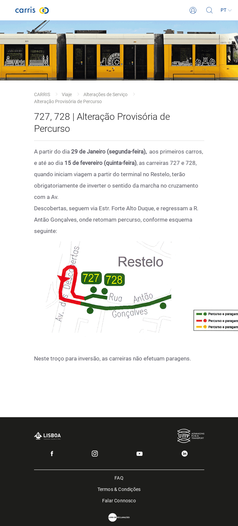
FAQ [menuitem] (119, 477)
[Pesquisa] (209, 10)
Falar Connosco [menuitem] (119, 500)
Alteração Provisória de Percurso (68, 101)
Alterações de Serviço (105, 94)
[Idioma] (226, 10)
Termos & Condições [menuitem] (119, 489)
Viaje (67, 94)
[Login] (193, 10)
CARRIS (42, 94)
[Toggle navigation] (7, 10)
